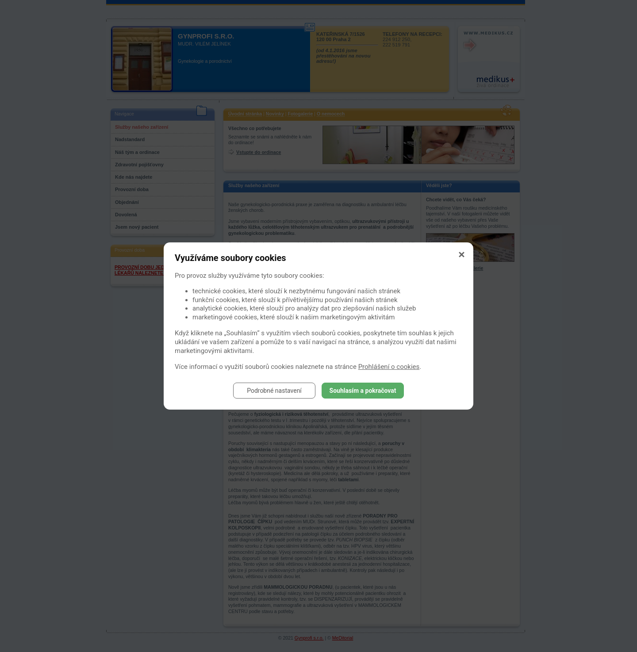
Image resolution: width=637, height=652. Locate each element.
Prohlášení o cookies (389, 367)
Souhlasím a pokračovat (363, 390)
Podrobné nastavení (274, 390)
